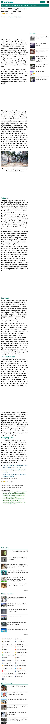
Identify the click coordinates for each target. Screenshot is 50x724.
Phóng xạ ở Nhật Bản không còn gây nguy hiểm (14, 495)
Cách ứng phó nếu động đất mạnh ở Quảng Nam (14, 493)
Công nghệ (12, 5)
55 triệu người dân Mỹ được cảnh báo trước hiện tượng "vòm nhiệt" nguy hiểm (14, 502)
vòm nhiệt (9, 485)
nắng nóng (18, 487)
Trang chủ (5, 5)
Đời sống (5, 16)
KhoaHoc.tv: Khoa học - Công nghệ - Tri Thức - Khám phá (8, 2)
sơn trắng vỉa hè (11, 487)
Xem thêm (26, 590)
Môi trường (10, 16)
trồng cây (3, 487)
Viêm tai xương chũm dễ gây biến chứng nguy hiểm (15, 491)
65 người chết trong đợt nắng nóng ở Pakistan (13, 498)
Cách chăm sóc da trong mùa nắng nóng (12, 500)
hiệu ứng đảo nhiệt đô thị (18, 485)
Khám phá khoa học (22, 5)
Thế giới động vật (34, 5)
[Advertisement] (14, 28)
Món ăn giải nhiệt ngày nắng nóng (10, 496)
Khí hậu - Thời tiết (17, 16)
